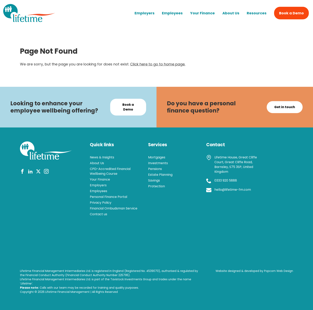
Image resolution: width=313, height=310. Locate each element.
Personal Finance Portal (108, 196)
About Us (230, 13)
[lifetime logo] (29, 20)
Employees (172, 13)
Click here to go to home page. (157, 64)
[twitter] (38, 172)
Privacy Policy (100, 202)
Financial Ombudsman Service (113, 208)
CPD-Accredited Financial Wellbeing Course (110, 171)
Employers (145, 13)
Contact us (98, 214)
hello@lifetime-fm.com (232, 189)
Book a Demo (291, 13)
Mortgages (156, 157)
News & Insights (102, 157)
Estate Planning (160, 174)
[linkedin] (30, 172)
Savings (154, 180)
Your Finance (202, 13)
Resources (256, 13)
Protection (156, 186)
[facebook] (22, 172)
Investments (158, 163)
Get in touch (284, 107)
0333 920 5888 (225, 180)
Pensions (155, 169)
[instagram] (46, 172)
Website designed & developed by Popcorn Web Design (254, 271)
